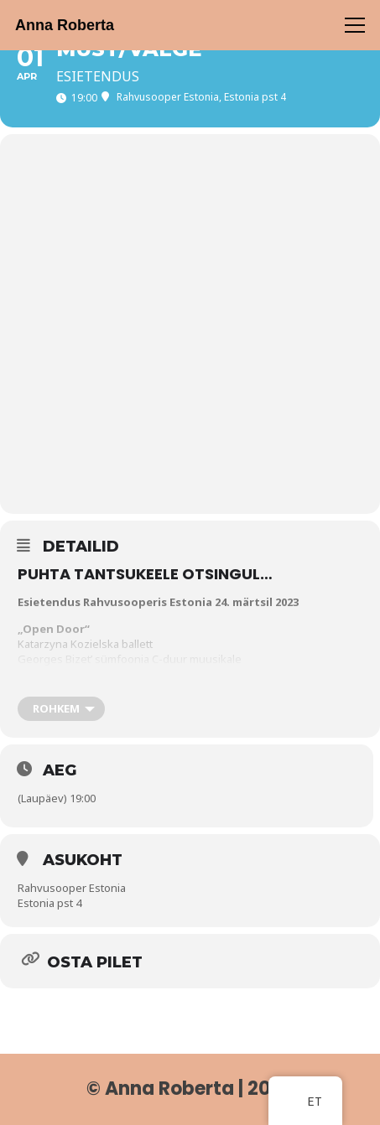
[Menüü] (355, 25)
